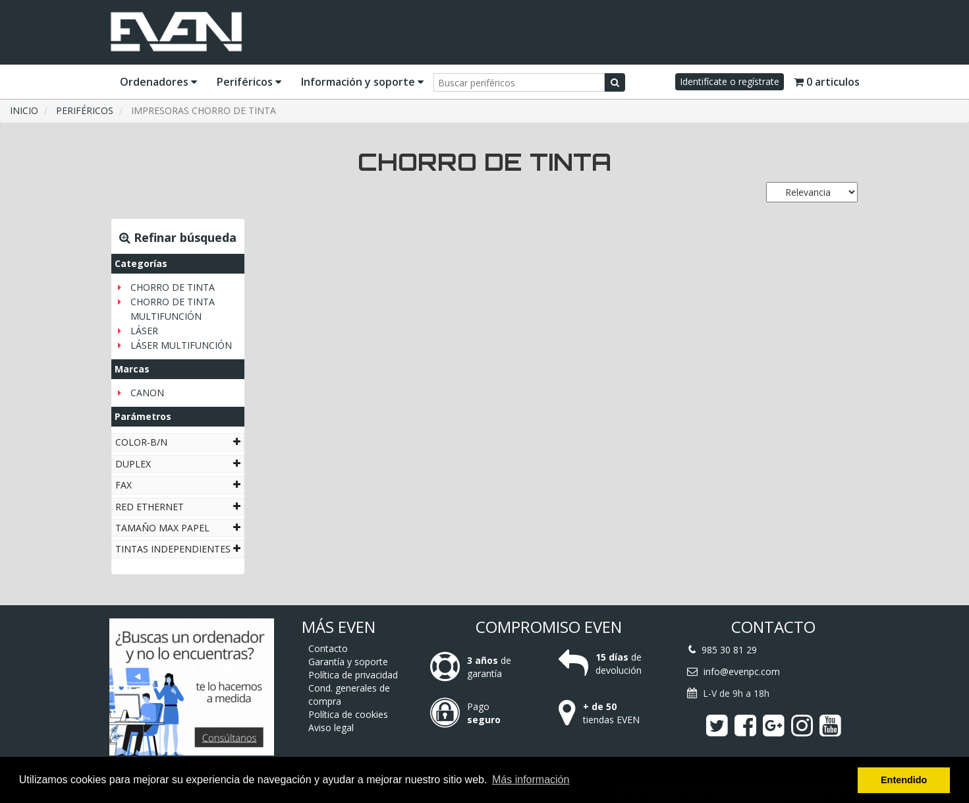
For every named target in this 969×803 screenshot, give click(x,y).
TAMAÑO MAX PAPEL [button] (177, 527)
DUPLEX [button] (177, 464)
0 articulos (827, 81)
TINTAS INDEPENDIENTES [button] (177, 549)
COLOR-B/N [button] (177, 442)
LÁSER (144, 330)
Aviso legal (331, 727)
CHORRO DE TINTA (172, 287)
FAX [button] (177, 485)
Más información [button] (530, 779)
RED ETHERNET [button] (177, 506)
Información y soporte (362, 81)
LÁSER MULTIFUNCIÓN (181, 345)
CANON (147, 392)
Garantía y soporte (348, 661)
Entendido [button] (904, 780)
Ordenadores (158, 81)
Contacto (328, 648)
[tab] (178, 442)
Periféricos (249, 81)
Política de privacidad (353, 675)
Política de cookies (348, 714)
